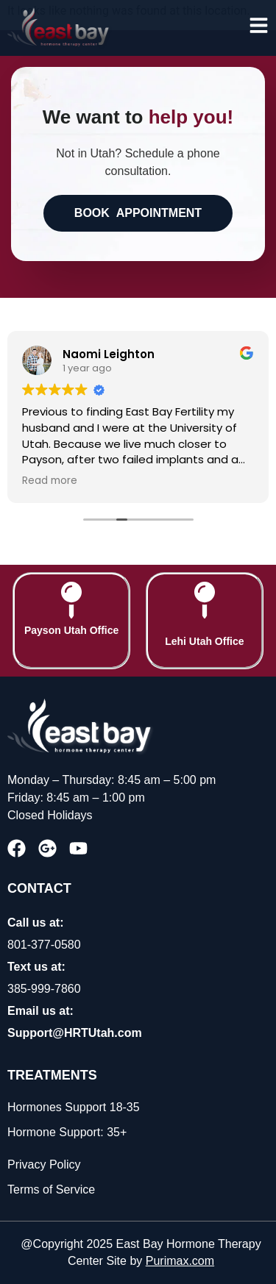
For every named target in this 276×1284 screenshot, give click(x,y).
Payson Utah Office (71, 630)
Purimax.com (180, 1261)
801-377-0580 (44, 944)
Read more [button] (49, 481)
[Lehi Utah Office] (204, 600)
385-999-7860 (44, 988)
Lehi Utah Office (204, 641)
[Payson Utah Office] (71, 600)
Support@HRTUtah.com (74, 1033)
